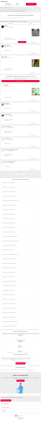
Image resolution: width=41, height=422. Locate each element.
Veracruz (10, 39)
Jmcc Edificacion (7, 138)
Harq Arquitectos (7, 45)
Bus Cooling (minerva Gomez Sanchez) (11, 149)
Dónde (17, 3)
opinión (9, 104)
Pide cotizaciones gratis (6, 400)
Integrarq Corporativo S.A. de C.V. (10, 161)
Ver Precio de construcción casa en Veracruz (20, 354)
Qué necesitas (7, 3)
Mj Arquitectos (7, 103)
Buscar (31, 4)
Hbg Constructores (7, 114)
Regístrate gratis (20, 380)
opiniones (10, 46)
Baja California (14, 39)
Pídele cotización (33, 72)
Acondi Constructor (7, 126)
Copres (5, 56)
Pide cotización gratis (20, 363)
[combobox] (9, 4)
